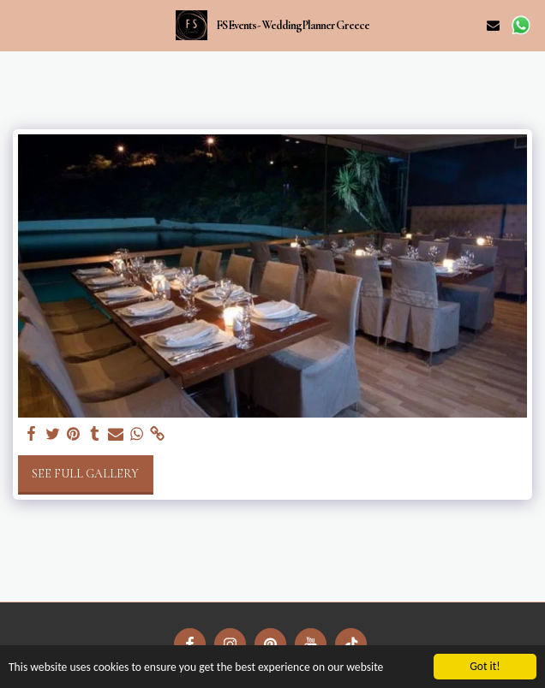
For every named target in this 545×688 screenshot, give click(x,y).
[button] (18, 25)
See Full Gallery (85, 473)
